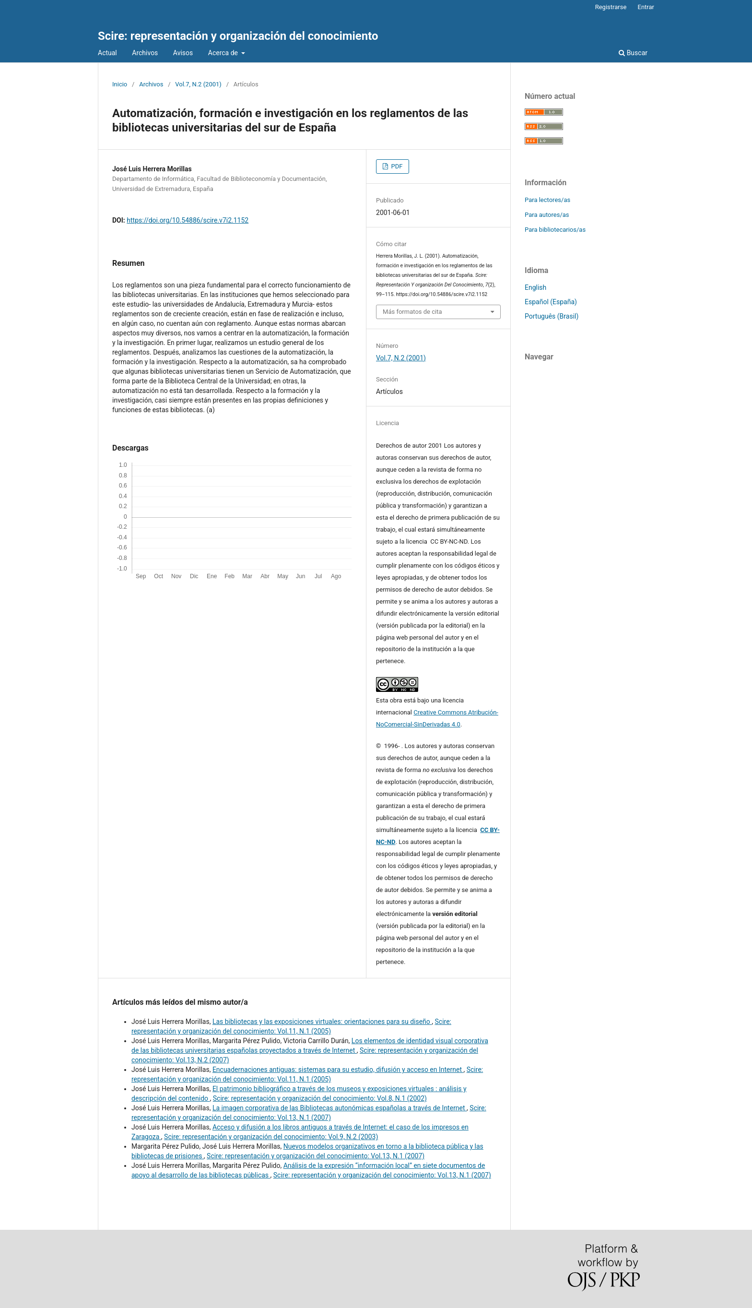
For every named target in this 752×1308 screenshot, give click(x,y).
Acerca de (224, 53)
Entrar (646, 7)
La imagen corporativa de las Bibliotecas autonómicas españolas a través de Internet (339, 1108)
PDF (395, 166)
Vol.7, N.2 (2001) (198, 84)
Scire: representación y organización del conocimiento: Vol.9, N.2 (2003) (271, 1137)
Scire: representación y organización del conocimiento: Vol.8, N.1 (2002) (320, 1098)
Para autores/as (547, 214)
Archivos (145, 53)
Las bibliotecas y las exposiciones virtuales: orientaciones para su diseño (322, 1021)
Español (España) (551, 302)
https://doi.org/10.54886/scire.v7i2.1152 (187, 220)
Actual (107, 53)
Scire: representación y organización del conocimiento (238, 36)
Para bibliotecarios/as (555, 229)
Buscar (633, 53)
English (535, 287)
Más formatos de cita (412, 311)
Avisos (183, 53)
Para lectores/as (547, 199)
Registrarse (611, 7)
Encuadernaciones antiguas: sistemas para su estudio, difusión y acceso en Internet (338, 1069)
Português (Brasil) (551, 316)
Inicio (119, 84)
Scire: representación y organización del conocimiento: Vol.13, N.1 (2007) (315, 1156)
